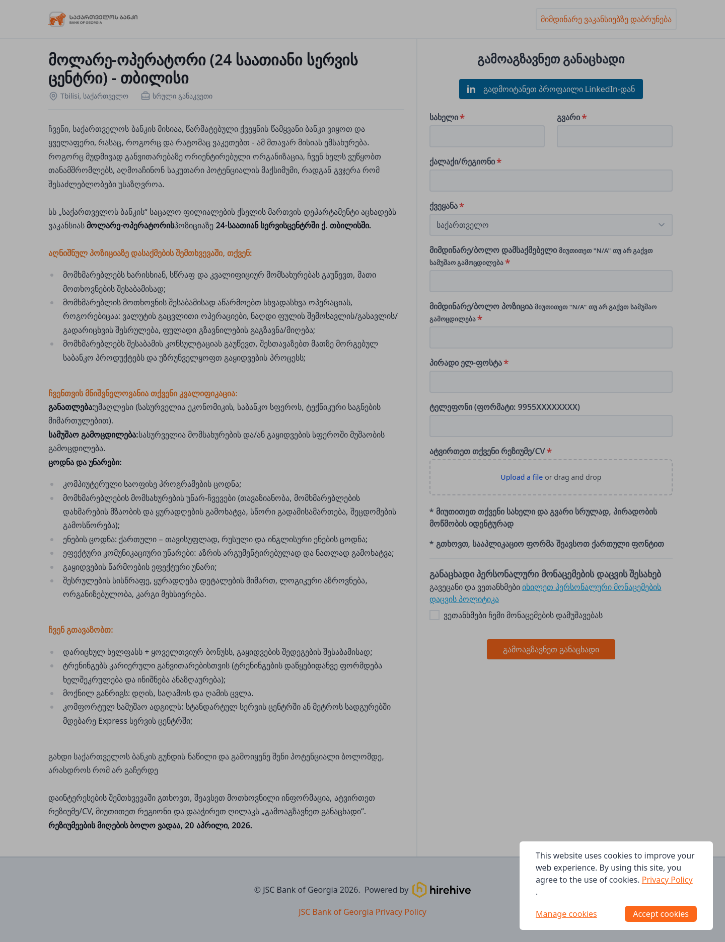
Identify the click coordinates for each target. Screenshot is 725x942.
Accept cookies (661, 913)
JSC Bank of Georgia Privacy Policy (362, 911)
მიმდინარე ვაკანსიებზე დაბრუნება (606, 19)
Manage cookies (566, 913)
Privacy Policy (667, 879)
